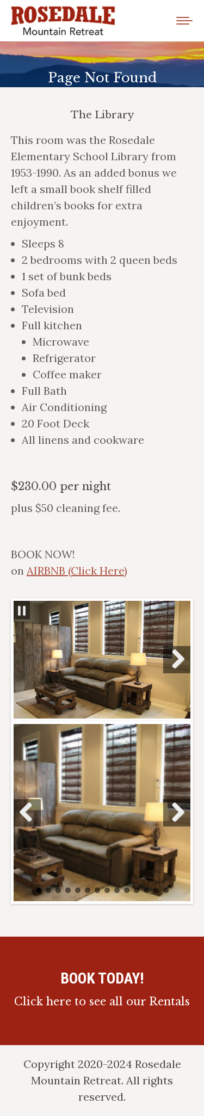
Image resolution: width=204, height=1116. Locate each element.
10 (126, 890)
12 (146, 890)
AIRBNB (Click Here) (77, 570)
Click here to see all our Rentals (102, 1001)
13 (156, 890)
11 (136, 890)
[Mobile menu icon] (184, 21)
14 (166, 890)
